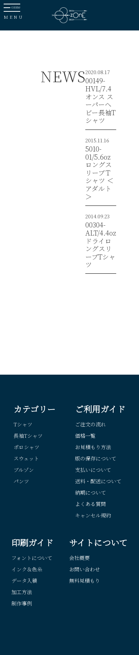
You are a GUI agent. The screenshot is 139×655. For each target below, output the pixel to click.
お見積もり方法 (93, 447)
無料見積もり (84, 580)
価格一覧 (85, 435)
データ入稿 (24, 580)
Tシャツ (23, 424)
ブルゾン (24, 469)
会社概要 (79, 557)
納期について (90, 492)
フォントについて (31, 557)
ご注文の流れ (90, 424)
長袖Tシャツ (28, 435)
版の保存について (95, 458)
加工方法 (21, 592)
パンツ (21, 481)
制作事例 (21, 603)
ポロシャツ (26, 447)
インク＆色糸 (26, 569)
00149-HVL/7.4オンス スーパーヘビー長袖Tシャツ (100, 100)
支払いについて (93, 469)
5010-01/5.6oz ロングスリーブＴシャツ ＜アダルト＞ (99, 172)
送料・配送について (98, 481)
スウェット (26, 458)
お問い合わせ (84, 569)
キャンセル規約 (93, 515)
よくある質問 (90, 503)
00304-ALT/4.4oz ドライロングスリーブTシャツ (100, 244)
